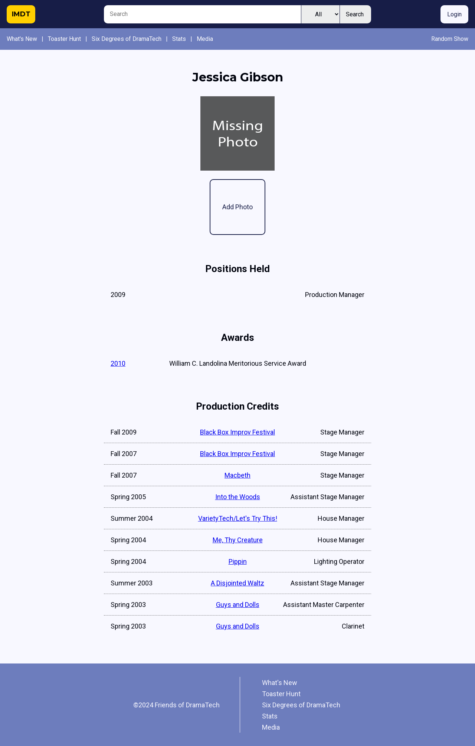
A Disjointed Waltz (237, 583)
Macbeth (237, 475)
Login (454, 14)
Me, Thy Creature (238, 540)
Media (205, 38)
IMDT (21, 14)
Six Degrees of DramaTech (126, 38)
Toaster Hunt (64, 38)
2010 (118, 363)
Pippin (238, 561)
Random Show (449, 38)
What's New (22, 38)
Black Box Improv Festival (237, 432)
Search (355, 14)
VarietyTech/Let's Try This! (237, 518)
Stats (179, 38)
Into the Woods (237, 497)
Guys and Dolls (237, 604)
